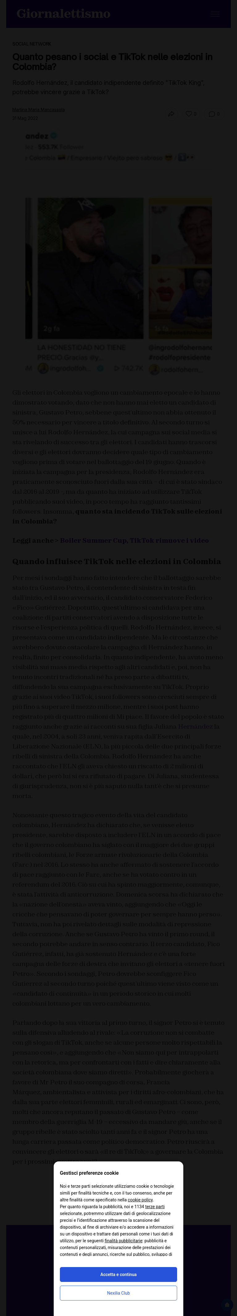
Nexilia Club (118, 1293)
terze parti (154, 1206)
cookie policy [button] (140, 1199)
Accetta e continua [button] (118, 1274)
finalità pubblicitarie (123, 1240)
